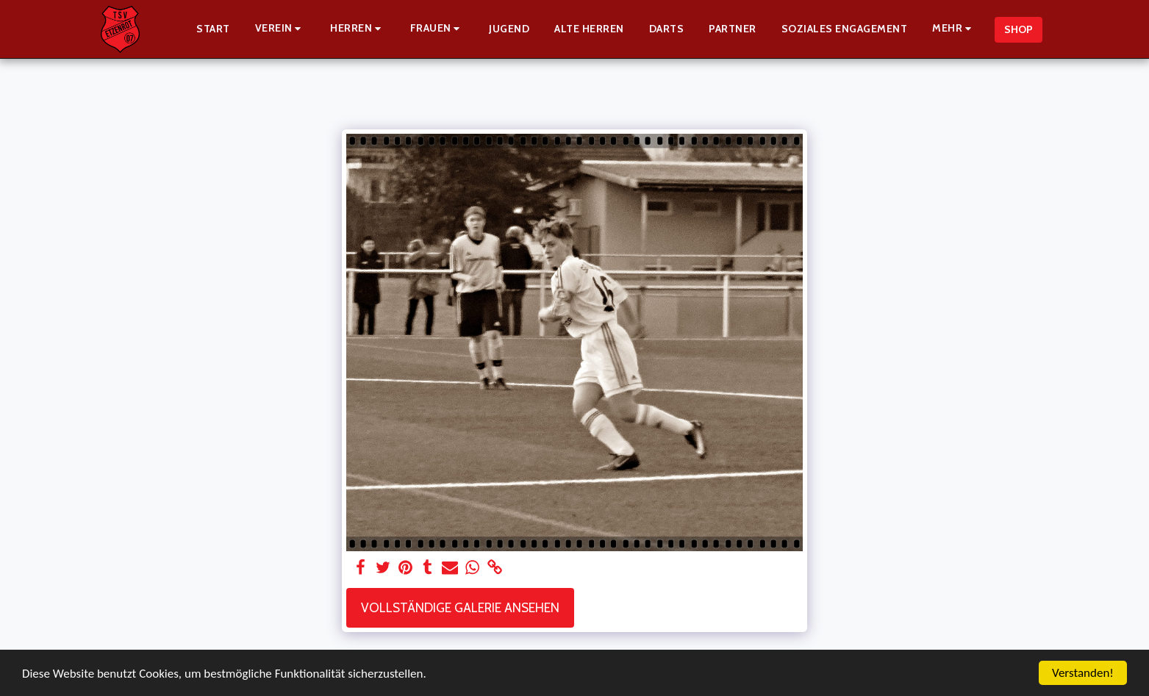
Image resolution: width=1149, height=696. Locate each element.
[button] (280, 29)
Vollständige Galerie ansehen (460, 607)
